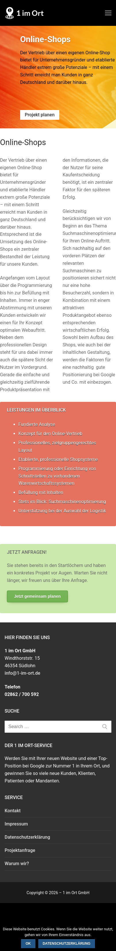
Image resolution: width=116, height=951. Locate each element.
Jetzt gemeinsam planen (37, 596)
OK (28, 944)
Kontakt (13, 810)
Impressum (16, 824)
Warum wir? (17, 863)
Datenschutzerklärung (27, 837)
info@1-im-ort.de (22, 673)
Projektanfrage (20, 850)
